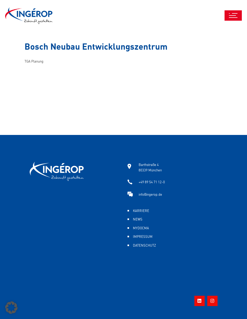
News (137, 219)
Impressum (143, 236)
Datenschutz (144, 245)
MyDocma (141, 227)
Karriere (141, 210)
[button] (11, 307)
